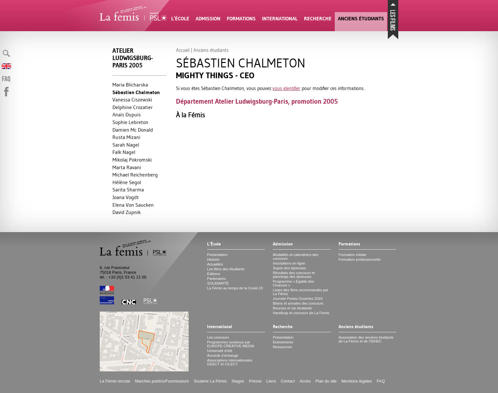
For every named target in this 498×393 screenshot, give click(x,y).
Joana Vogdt (125, 197)
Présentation (217, 255)
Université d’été (219, 351)
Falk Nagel (123, 152)
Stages (238, 381)
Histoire (213, 259)
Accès (305, 381)
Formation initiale (353, 255)
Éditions (213, 274)
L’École (180, 18)
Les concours (218, 337)
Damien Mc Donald (132, 130)
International (280, 18)
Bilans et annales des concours (298, 303)
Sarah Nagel (125, 144)
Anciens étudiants (361, 18)
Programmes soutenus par (230, 344)
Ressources (282, 347)
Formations (241, 18)
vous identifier (286, 88)
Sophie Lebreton (130, 122)
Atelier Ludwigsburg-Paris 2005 (132, 58)
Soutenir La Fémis (210, 381)
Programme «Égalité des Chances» (293, 283)
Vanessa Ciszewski (132, 99)
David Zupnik (126, 212)
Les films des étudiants (225, 269)
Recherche (318, 18)
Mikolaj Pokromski (132, 159)
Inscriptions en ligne (289, 263)
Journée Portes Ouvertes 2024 (298, 298)
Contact (288, 381)
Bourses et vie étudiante (292, 308)
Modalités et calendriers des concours (295, 256)
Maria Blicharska (130, 84)
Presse (255, 381)
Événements (283, 342)
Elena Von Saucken (133, 205)
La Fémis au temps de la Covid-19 (235, 288)
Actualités (215, 264)
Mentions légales (356, 381)
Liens (271, 381)
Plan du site (326, 381)
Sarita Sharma (128, 189)
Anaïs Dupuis (126, 114)
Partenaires (216, 278)
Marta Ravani (126, 167)
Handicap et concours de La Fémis (301, 313)
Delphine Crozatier (132, 107)
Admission (208, 18)
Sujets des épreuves (289, 268)
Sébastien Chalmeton (136, 92)
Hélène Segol (126, 182)
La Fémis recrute (115, 381)
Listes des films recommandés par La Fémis (300, 292)
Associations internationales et (229, 362)
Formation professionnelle (360, 259)
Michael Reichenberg (135, 174)
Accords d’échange (222, 355)
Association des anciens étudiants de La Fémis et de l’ (366, 339)
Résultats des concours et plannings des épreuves (294, 275)
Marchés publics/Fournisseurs (162, 381)
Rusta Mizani (126, 137)
